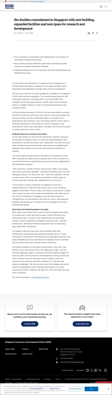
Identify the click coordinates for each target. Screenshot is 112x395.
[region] (56, 389)
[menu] (106, 7)
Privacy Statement (36, 388)
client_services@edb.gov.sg (72, 362)
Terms (58, 379)
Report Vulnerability (13, 379)
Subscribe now (82, 324)
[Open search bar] (101, 6)
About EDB (10, 349)
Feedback (80, 370)
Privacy (48, 379)
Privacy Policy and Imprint (27, 383)
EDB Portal (43, 349)
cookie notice (54, 388)
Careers (25, 349)
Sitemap (8, 383)
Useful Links (27, 354)
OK (91, 389)
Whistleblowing (33, 379)
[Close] (108, 388)
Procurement (10, 354)
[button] (39, 1)
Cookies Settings (75, 389)
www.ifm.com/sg (42, 277)
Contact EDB (29, 324)
